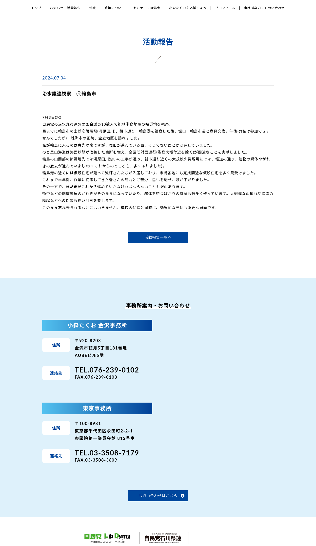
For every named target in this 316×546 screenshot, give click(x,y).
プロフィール (225, 8)
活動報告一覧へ (158, 237)
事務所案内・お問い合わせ (264, 8)
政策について (114, 8)
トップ (36, 8)
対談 (92, 8)
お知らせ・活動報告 (65, 8)
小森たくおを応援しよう (187, 8)
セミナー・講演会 (146, 8)
